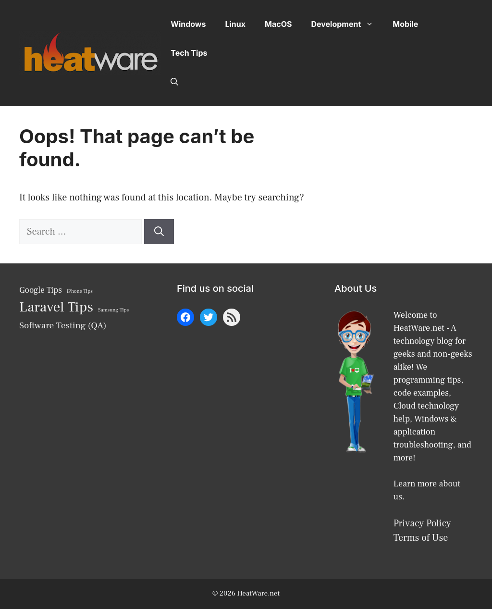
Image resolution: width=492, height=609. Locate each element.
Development (347, 24)
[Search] (159, 231)
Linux (235, 24)
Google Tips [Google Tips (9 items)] (40, 290)
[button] (174, 81)
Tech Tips (189, 53)
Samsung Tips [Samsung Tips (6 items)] (113, 310)
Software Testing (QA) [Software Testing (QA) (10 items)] (62, 325)
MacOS (278, 24)
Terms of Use (421, 538)
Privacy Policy (422, 523)
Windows (188, 24)
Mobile (405, 24)
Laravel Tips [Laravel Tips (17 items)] (56, 307)
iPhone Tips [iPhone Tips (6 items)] (80, 291)
